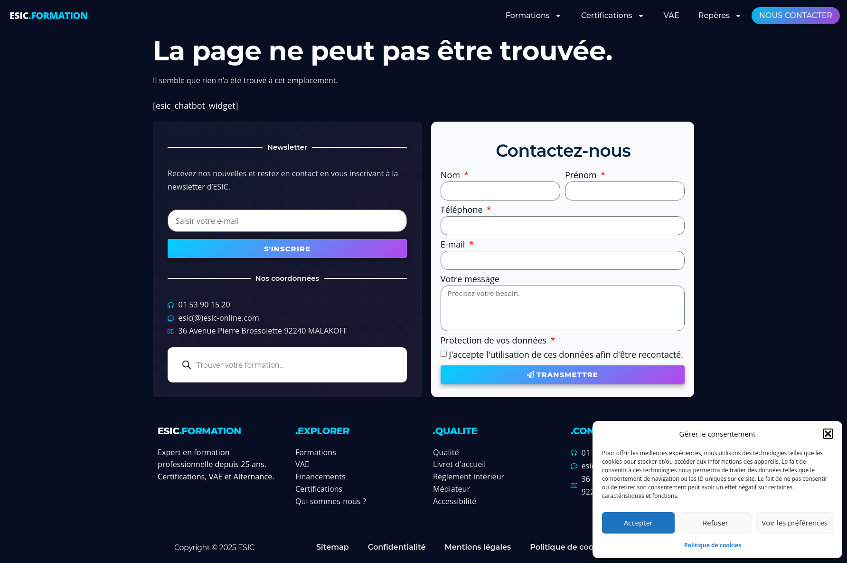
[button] (828, 434)
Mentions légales (477, 547)
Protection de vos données (495, 341)
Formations (534, 15)
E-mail (454, 245)
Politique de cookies (712, 545)
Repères (720, 15)
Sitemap (332, 547)
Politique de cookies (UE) (579, 547)
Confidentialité (397, 547)
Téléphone (463, 210)
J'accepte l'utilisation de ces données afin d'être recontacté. (566, 354)
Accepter (638, 522)
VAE (671, 15)
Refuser (715, 522)
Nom (451, 176)
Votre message (470, 280)
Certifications (613, 15)
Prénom (582, 176)
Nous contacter (795, 15)
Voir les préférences (795, 522)
